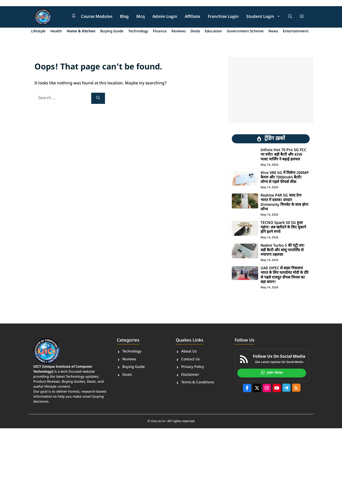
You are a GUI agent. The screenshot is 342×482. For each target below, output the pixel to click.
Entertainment (296, 31)
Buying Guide (112, 31)
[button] (290, 17)
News (273, 31)
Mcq (140, 16)
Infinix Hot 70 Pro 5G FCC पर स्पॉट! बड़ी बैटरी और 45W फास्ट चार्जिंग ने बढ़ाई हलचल (283, 155)
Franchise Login (223, 16)
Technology (138, 31)
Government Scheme (245, 31)
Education (213, 31)
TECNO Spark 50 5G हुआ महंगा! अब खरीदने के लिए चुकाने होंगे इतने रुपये (283, 228)
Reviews (178, 31)
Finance (160, 31)
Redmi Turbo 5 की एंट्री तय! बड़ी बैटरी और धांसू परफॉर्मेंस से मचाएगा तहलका (282, 250)
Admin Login (164, 16)
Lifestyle (38, 31)
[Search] (98, 98)
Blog (124, 16)
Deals (195, 31)
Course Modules (96, 16)
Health (56, 31)
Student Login (265, 17)
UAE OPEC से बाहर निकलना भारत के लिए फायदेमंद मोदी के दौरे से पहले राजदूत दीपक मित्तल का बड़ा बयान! (284, 275)
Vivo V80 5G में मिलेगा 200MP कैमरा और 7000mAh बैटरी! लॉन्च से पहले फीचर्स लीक (285, 178)
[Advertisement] (271, 90)
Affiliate (192, 16)
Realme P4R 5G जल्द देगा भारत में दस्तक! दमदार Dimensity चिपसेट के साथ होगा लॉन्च (284, 202)
